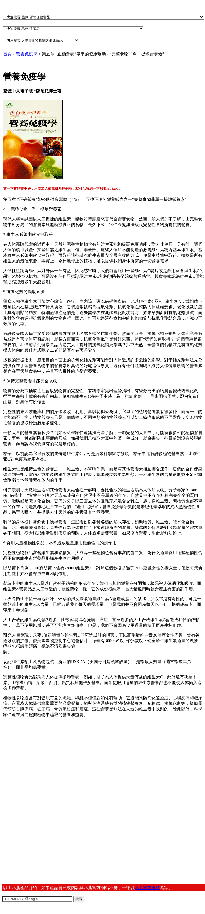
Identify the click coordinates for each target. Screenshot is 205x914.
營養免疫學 (26, 54)
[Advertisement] (44, 763)
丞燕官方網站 (147, 887)
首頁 (7, 54)
